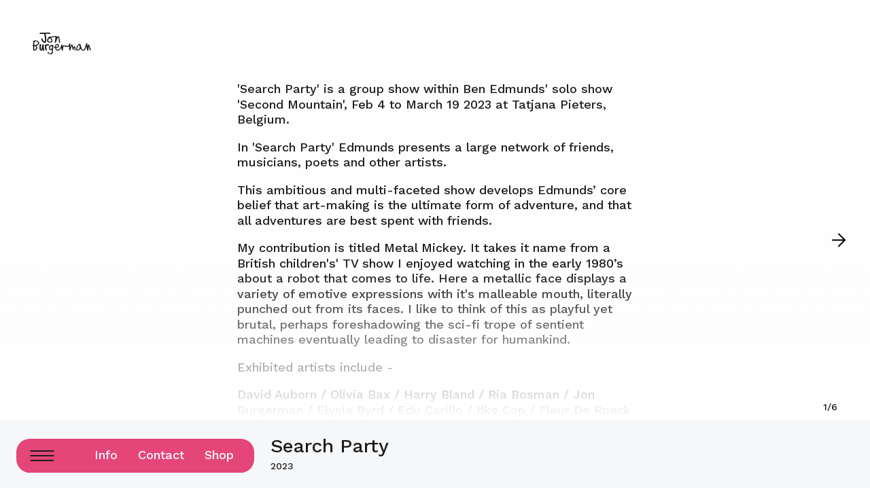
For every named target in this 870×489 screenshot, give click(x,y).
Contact (161, 455)
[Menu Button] (42, 455)
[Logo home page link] (62, 43)
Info (106, 455)
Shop (219, 455)
